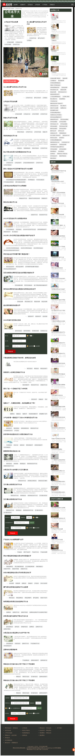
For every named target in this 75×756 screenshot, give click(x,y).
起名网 (16, 4)
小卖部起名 (9, 445)
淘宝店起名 (29, 368)
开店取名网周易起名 (55, 82)
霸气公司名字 (41, 38)
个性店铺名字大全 (35, 643)
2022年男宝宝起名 (38, 248)
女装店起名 (17, 643)
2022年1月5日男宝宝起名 (12, 248)
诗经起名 (15, 728)
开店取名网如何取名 (55, 112)
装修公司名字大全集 (10, 118)
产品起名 (19, 552)
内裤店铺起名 (39, 566)
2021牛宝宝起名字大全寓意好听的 (15, 218)
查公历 (32, 522)
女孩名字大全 (34, 214)
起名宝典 (14, 735)
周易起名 (7, 735)
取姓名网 (65, 78)
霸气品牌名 (36, 597)
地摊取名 (12, 413)
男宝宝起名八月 (54, 124)
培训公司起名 (35, 148)
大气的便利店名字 (8, 430)
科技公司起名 (26, 730)
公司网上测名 (66, 96)
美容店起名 (9, 463)
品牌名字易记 (24, 612)
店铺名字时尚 (7, 568)
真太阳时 (37, 346)
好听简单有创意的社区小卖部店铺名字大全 (18, 434)
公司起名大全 (19, 42)
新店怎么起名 (53, 137)
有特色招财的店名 (54, 87)
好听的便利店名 (25, 428)
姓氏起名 (7, 742)
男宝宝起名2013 (62, 92)
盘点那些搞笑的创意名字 (11, 305)
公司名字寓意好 (7, 165)
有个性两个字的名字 (55, 135)
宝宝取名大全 (44, 330)
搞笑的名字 (31, 316)
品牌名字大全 (16, 612)
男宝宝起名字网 (63, 126)
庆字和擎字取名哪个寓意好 (32, 266)
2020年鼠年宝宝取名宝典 (12, 320)
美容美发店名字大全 (32, 463)
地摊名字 (25, 413)
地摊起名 (18, 413)
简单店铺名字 (29, 445)
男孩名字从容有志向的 (34, 198)
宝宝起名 (30, 4)
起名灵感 (45, 316)
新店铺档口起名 (54, 110)
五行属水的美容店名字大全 (12, 499)
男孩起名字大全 (23, 198)
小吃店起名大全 (65, 142)
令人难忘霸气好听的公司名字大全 (15, 87)
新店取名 (61, 137)
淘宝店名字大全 (35, 384)
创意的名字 (38, 316)
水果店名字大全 (22, 480)
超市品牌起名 (9, 626)
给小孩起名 (15, 231)
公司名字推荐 (7, 44)
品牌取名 (8, 612)
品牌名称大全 (44, 660)
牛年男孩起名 (31, 179)
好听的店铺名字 (38, 445)
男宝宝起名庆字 (10, 266)
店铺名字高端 (15, 568)
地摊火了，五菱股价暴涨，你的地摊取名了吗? (19, 403)
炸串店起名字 (53, 156)
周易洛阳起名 (62, 133)
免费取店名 (63, 108)
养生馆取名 (61, 151)
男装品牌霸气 (28, 597)
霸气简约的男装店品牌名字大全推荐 (15, 587)
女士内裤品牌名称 (29, 566)
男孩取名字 (44, 198)
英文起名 (48, 728)
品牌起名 (24, 583)
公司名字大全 (12, 14)
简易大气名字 (44, 597)
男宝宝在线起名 (28, 285)
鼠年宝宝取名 (27, 330)
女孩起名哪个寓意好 (55, 78)
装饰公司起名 (20, 132)
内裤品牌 (18, 583)
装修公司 (45, 132)
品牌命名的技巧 (35, 660)
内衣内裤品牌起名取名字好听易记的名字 (17, 572)
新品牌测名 (62, 98)
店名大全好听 (44, 583)
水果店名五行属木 (42, 480)
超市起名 (17, 626)
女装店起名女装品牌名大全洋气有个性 (16, 633)
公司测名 (54, 61)
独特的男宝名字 (54, 119)
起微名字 (22, 4)
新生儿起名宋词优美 (57, 268)
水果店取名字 (53, 144)
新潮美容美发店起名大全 (11, 451)
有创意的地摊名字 (33, 413)
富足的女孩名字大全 (10, 202)
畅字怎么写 (53, 130)
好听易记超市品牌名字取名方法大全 (15, 616)
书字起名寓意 (53, 149)
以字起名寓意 (62, 121)
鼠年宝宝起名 (18, 330)
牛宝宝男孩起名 (10, 229)
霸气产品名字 (27, 552)
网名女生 (48, 732)
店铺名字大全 (44, 384)
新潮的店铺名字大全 (9, 466)
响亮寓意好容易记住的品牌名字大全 (15, 601)
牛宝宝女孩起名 (40, 179)
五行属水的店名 (7, 512)
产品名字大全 (35, 552)
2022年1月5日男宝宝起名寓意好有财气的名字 (19, 235)
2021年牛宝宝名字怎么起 (29, 229)
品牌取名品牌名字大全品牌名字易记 (38, 612)
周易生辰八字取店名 (62, 153)
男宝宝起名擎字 (20, 266)
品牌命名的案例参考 (10, 649)
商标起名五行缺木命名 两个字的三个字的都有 (19, 664)
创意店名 (22, 445)
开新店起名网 (62, 144)
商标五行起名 (26, 676)
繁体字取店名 (62, 156)
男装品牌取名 (19, 597)
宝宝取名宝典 (35, 330)
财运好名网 (44, 301)
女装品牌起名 (9, 643)
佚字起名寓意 (53, 121)
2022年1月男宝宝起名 (26, 248)
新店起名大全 (66, 135)
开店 (46, 399)
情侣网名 (42, 732)
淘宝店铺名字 (26, 384)
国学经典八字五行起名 (58, 203)
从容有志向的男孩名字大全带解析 (15, 186)
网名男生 (48, 730)
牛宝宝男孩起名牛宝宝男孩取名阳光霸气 (16, 179)
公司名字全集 (37, 132)
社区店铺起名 (7, 447)
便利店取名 (16, 428)
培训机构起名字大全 (10, 135)
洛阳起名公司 (53, 133)
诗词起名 (7, 737)
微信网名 (42, 735)
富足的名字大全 (43, 214)
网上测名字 (63, 105)
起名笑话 (42, 730)
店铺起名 (52, 4)
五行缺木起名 (34, 676)
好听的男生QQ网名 (57, 449)
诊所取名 (52, 153)
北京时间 (30, 346)
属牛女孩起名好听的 (20, 182)
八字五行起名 (8, 732)
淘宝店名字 (34, 399)
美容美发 (16, 463)
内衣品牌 (11, 583)
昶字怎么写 (61, 130)
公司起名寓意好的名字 (28, 162)
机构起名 (19, 148)
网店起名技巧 (44, 368)
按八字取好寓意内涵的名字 (40, 285)
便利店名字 (9, 428)
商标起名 (18, 676)
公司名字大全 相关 (10, 81)
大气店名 (16, 430)
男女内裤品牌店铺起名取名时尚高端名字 (17, 556)
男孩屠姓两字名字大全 (58, 257)
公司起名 (37, 4)
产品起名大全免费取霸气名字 (13, 539)
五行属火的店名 (43, 495)
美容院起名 (22, 463)
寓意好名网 (37, 301)
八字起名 (44, 4)
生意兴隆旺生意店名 (57, 395)
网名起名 (42, 728)
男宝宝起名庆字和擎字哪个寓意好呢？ (16, 254)
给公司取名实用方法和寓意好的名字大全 (17, 152)
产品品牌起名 (26, 660)
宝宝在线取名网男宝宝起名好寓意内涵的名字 (18, 273)
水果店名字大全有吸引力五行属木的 (15, 469)
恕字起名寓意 (62, 149)
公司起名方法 (9, 162)
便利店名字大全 (34, 428)
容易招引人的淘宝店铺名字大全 (14, 372)
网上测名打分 (53, 98)
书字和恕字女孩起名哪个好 (57, 146)
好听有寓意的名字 (42, 229)
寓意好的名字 (7, 231)
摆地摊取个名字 (43, 413)
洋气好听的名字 (7, 645)
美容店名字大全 (14, 495)
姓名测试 (54, 51)
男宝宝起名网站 (64, 119)
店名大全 (16, 445)
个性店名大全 (53, 101)
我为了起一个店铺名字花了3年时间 (15, 388)
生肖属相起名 (8, 740)
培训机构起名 (27, 148)
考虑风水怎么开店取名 (55, 114)
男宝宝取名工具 (28, 301)
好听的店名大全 (54, 105)
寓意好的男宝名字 (54, 94)
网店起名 (36, 368)
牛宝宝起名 (18, 229)
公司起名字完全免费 (11, 22)
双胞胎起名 (15, 742)
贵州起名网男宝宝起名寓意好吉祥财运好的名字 (19, 289)
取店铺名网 (61, 80)
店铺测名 (54, 72)
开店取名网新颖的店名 (55, 140)
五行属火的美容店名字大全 (12, 484)
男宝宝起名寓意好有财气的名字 (11, 250)
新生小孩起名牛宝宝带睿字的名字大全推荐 (18, 169)
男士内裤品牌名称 (19, 566)
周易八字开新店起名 (55, 85)
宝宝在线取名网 (19, 285)
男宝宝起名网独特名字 (55, 117)
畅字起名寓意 (53, 128)
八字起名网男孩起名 (55, 96)
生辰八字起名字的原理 (58, 214)
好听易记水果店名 (32, 480)
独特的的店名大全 (54, 142)
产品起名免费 (44, 552)
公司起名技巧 (18, 162)
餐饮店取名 (53, 158)
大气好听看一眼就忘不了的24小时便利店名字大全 (20, 417)
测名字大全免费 (54, 108)
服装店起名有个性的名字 (56, 103)
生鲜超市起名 (24, 626)
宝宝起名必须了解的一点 (58, 225)
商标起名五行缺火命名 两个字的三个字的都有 (19, 680)
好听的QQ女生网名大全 (58, 470)
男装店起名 (11, 597)
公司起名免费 (10, 42)
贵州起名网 (20, 301)
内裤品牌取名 (9, 566)
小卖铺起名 (53, 80)
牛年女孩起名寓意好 (9, 182)
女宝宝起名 (8, 730)
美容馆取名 (53, 151)
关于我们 (59, 728)
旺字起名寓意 (64, 124)
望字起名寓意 (53, 126)
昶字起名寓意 (62, 128)
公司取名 (29, 40)
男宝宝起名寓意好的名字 (10, 269)
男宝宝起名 (8, 728)
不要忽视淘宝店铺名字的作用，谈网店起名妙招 (19, 358)
